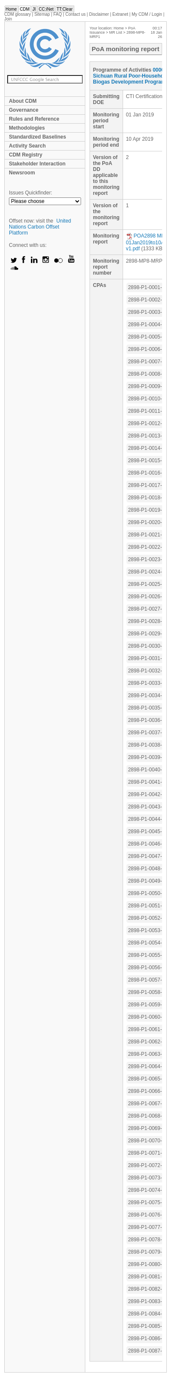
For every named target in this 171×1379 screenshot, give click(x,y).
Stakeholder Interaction (37, 164)
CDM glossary (17, 14)
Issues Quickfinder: (30, 193)
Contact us (75, 14)
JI (34, 9)
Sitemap (42, 14)
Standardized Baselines (37, 137)
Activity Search (27, 146)
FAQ (57, 14)
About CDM (22, 101)
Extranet (120, 14)
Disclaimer (99, 14)
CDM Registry (25, 155)
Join (8, 19)
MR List (115, 32)
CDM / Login (147, 14)
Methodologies (27, 128)
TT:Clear (64, 9)
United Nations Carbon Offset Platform (40, 227)
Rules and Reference (34, 119)
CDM (25, 9)
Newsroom (22, 173)
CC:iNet (46, 9)
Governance (23, 110)
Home (11, 9)
